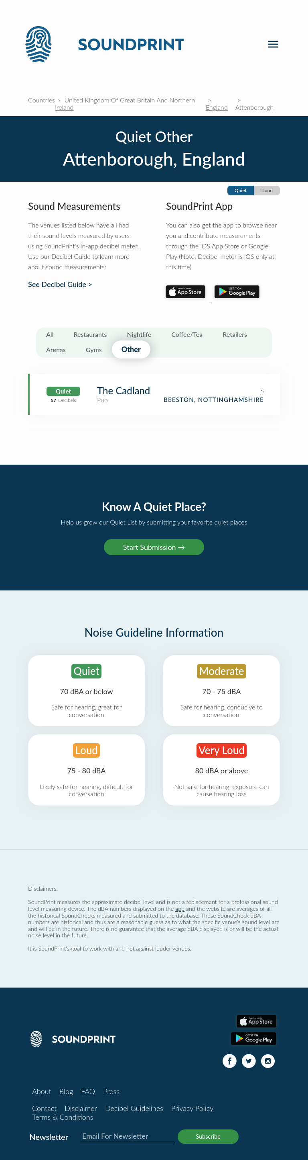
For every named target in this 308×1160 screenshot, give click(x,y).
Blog (66, 1091)
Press (111, 1091)
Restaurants (90, 334)
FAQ (88, 1091)
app (179, 908)
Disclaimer (81, 1108)
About (41, 1091)
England (217, 107)
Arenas (56, 349)
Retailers (235, 334)
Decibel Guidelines (134, 1108)
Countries (41, 100)
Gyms (94, 349)
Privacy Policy (192, 1108)
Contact (44, 1108)
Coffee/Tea (187, 334)
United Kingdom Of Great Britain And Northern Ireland (125, 103)
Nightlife (139, 334)
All (50, 334)
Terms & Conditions (62, 1117)
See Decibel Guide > (60, 284)
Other (131, 349)
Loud (267, 190)
